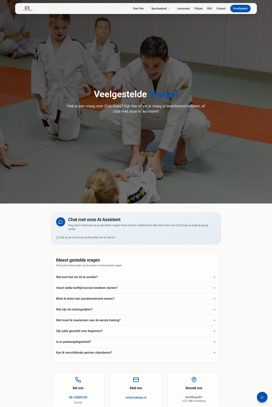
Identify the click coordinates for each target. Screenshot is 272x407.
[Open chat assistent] (262, 397)
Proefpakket (240, 8)
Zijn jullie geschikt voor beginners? (136, 331)
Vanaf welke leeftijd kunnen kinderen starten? (136, 288)
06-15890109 (78, 397)
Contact (221, 8)
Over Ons (138, 8)
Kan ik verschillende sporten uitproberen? (136, 352)
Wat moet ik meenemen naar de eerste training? (136, 320)
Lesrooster (183, 8)
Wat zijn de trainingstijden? (136, 309)
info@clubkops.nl (136, 397)
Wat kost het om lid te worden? (136, 277)
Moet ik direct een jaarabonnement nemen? (136, 298)
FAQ (209, 8)
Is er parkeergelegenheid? (136, 342)
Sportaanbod (160, 8)
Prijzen (198, 8)
